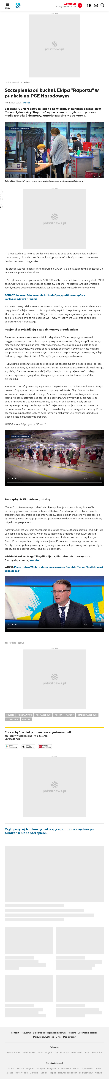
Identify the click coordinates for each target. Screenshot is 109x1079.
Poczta (20, 1068)
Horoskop (66, 1068)
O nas (59, 1037)
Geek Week (77, 1052)
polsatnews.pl (12, 82)
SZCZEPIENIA (12, 719)
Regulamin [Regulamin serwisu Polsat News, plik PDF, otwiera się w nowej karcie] (26, 1033)
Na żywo (41, 1068)
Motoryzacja (22, 1073)
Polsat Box (97, 1052)
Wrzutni (35, 560)
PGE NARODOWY (43, 715)
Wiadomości (29, 1052)
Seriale (44, 1073)
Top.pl (53, 1073)
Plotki (76, 1068)
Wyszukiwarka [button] (102, 5)
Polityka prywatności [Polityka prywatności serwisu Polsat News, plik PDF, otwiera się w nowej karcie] (43, 1037)
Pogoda (49, 1052)
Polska (27, 82)
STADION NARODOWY (87, 715)
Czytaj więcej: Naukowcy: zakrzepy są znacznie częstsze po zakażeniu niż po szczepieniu (49, 831)
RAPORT (70, 715)
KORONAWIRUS (25, 715)
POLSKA (58, 715)
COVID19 (10, 715)
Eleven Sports (62, 1052)
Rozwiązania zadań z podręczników (75, 1073)
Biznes (10, 1073)
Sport (40, 1052)
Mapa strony (69, 1037)
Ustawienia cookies (87, 1033)
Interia (11, 1068)
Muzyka (98, 1073)
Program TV (53, 1068)
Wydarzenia (87, 1068)
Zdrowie (34, 1073)
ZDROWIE (26, 719)
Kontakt (15, 1033)
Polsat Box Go (13, 1052)
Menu (7, 8)
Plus (87, 1052)
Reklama (72, 1033)
